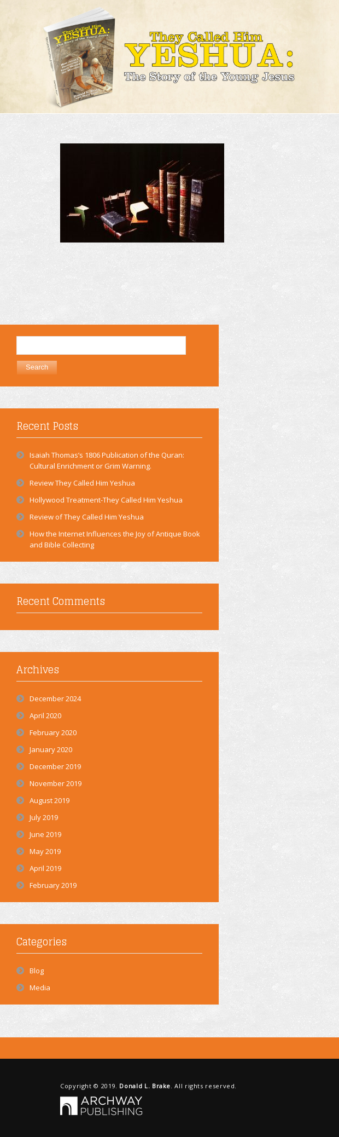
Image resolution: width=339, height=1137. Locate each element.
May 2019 (45, 851)
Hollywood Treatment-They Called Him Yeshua (106, 500)
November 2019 (55, 783)
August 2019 (49, 800)
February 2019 (53, 885)
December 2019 (55, 766)
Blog (37, 971)
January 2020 (51, 749)
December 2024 (55, 698)
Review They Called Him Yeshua (82, 483)
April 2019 (45, 868)
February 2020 (53, 732)
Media (40, 987)
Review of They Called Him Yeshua (87, 517)
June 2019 (45, 834)
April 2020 (45, 715)
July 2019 (44, 817)
